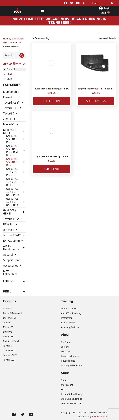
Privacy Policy (68, 361)
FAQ (63, 389)
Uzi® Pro (7, 332)
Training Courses (69, 308)
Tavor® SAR (9, 360)
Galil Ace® (8, 336)
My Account (67, 385)
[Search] (112, 3)
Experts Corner (68, 322)
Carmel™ (7, 308)
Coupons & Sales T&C (71, 403)
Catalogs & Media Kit (71, 365)
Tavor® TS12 (9, 350)
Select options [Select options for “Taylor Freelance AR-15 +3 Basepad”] (96, 101)
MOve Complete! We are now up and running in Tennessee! (60, 21)
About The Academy (71, 313)
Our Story (66, 342)
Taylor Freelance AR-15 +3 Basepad (97, 89)
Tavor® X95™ (10, 355)
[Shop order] (45, 38)
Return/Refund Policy (71, 394)
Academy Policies (70, 327)
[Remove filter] (14, 69)
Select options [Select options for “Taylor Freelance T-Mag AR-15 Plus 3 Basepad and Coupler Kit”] (51, 101)
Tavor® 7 (7, 346)
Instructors (66, 318)
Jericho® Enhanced (12, 313)
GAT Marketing (100, 416)
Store (63, 380)
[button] (42, 11)
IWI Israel (66, 351)
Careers (65, 347)
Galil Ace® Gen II (11, 341)
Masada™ (8, 327)
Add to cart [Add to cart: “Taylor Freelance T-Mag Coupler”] (51, 169)
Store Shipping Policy (71, 399)
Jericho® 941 (9, 318)
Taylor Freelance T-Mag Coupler (51, 156)
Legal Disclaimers (70, 356)
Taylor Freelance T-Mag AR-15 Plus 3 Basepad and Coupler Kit (66, 89)
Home (6, 39)
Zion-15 (6, 322)
